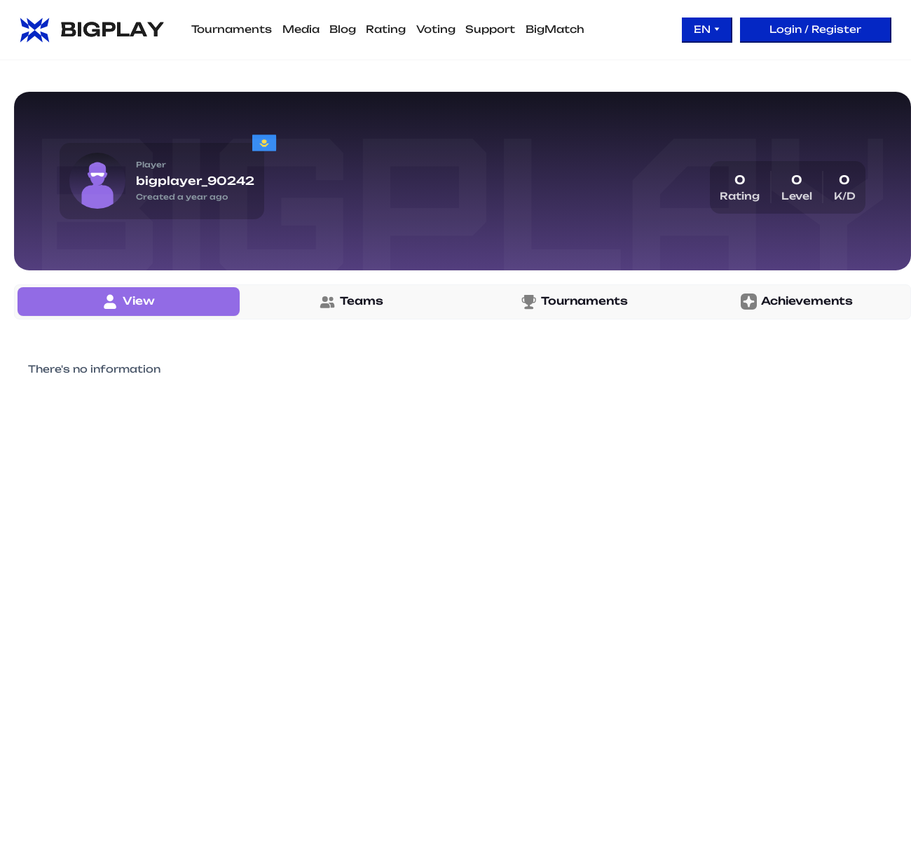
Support (490, 29)
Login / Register (815, 29)
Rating (386, 29)
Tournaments (231, 29)
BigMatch (555, 29)
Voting (436, 29)
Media (301, 29)
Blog (342, 29)
